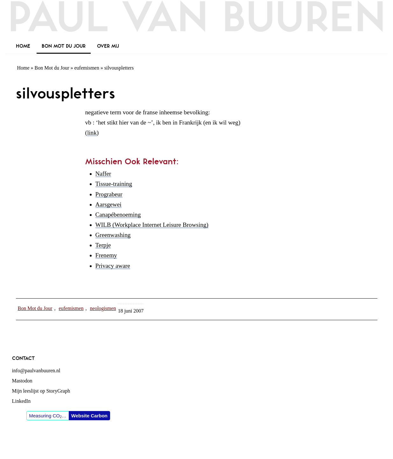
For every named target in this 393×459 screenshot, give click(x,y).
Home (23, 68)
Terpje (103, 245)
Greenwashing (113, 235)
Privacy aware (112, 265)
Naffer (103, 173)
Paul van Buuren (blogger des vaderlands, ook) (196, 20)
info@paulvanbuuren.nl (36, 370)
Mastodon (22, 380)
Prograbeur (109, 194)
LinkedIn (21, 401)
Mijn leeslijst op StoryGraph (41, 391)
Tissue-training (113, 183)
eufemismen (86, 68)
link (92, 132)
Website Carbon (89, 415)
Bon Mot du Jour (52, 68)
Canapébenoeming (118, 214)
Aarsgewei (108, 204)
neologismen (103, 308)
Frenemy (106, 255)
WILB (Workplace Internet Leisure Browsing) (151, 224)
